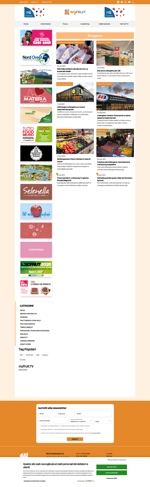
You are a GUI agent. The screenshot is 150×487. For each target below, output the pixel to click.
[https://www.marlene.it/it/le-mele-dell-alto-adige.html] (36, 212)
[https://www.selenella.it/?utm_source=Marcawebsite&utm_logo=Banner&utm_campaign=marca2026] (36, 193)
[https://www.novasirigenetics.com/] (35, 12)
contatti (34, 2)
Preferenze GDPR (111, 478)
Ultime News (46, 24)
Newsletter (47, 2)
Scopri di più (23, 370)
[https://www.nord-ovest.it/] (36, 58)
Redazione (24, 2)
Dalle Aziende (104, 24)
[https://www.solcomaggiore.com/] (36, 232)
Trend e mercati (26, 327)
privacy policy (96, 433)
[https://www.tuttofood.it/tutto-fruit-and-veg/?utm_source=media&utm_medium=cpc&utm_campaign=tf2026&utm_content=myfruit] (36, 135)
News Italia (79, 42)
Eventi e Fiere (25, 344)
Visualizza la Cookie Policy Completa (34, 481)
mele (37, 355)
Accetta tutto (111, 467)
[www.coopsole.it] (36, 290)
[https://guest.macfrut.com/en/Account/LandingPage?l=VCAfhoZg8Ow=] (36, 270)
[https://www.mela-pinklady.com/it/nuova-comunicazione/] (36, 39)
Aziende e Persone (27, 341)
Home (26, 24)
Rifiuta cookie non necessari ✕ (117, 460)
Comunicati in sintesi (65, 42)
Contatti (109, 454)
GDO (21, 355)
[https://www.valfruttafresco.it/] (36, 116)
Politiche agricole (27, 324)
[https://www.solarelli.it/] (36, 174)
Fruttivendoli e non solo (30, 320)
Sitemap (109, 456)
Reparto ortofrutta (28, 314)
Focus (65, 24)
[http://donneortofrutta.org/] (36, 251)
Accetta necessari (112, 473)
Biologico (24, 334)
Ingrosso (24, 317)
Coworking (84, 24)
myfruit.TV (124, 24)
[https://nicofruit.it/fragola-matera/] (36, 97)
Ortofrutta (29, 355)
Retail (22, 310)
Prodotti (24, 337)
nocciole (22, 360)
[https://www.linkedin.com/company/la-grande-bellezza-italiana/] (36, 155)
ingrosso (45, 355)
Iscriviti (75, 439)
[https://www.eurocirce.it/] (36, 78)
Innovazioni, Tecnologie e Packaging (34, 331)
